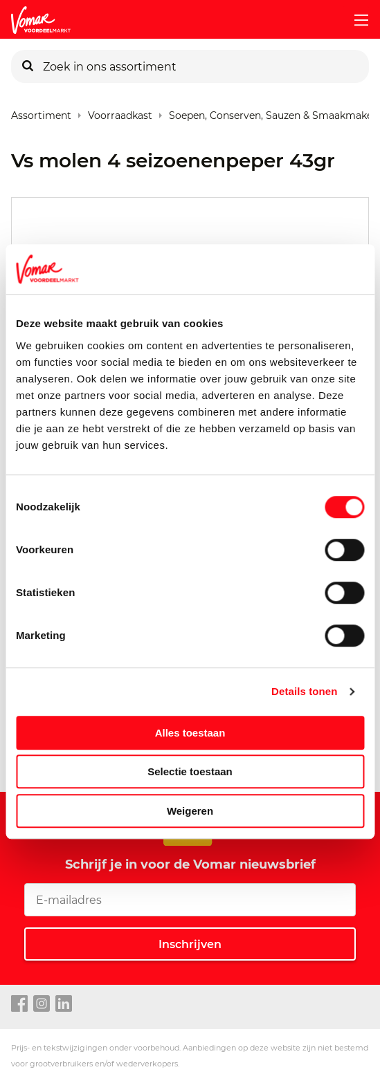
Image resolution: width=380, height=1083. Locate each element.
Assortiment (41, 112)
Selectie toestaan (190, 771)
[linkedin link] (63, 1004)
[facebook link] (19, 1004)
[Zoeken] (28, 66)
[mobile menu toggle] (356, 20)
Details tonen (304, 691)
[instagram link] (41, 1004)
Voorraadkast (120, 112)
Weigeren (190, 811)
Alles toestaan (190, 733)
